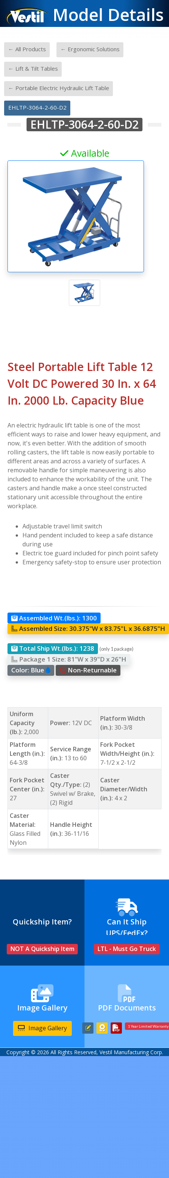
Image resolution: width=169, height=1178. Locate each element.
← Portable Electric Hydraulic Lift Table (58, 88)
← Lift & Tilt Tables (33, 68)
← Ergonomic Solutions (90, 49)
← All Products (27, 49)
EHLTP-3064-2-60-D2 (37, 107)
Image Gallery (42, 1028)
